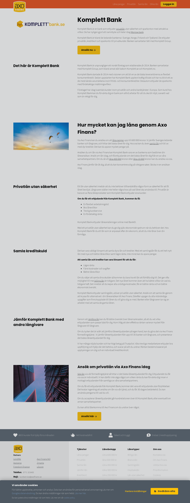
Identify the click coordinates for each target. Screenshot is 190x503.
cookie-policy (69, 497)
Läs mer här (80, 493)
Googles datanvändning (23, 493)
